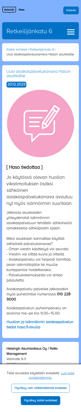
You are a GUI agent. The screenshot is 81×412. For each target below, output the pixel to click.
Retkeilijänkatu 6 (29, 31)
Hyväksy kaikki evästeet (40, 400)
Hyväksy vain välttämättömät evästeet (41, 388)
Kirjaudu (71, 10)
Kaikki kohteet (16, 49)
